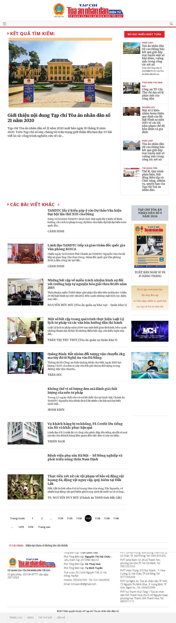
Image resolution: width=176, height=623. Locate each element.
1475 (21, 527)
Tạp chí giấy (45, 617)
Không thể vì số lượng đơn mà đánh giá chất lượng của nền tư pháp (82, 391)
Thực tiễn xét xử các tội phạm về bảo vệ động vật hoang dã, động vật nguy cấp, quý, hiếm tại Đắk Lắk (86, 480)
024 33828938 (101, 579)
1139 (106, 518)
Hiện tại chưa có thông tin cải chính (47, 545)
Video (30, 617)
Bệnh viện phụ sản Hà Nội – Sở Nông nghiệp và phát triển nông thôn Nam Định (85, 457)
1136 (79, 518)
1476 (30, 527)
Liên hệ (61, 617)
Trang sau (44, 527)
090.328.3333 (127, 566)
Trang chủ (16, 617)
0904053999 (148, 587)
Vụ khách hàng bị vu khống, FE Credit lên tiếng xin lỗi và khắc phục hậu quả (85, 426)
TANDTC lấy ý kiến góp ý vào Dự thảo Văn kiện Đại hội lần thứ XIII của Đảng (85, 212)
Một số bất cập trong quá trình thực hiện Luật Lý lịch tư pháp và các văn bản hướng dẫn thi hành (86, 321)
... (51, 518)
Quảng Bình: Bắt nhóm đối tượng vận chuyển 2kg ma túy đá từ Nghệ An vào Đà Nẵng (86, 356)
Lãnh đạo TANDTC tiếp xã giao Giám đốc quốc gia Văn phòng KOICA (86, 247)
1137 (88, 518)
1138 (97, 518)
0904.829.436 (158, 555)
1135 (69, 518)
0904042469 (80, 579)
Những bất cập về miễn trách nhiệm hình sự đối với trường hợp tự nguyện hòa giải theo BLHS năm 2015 (87, 284)
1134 (60, 518)
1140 (116, 518)
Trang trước (17, 518)
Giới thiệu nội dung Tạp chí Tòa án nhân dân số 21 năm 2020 (59, 118)
